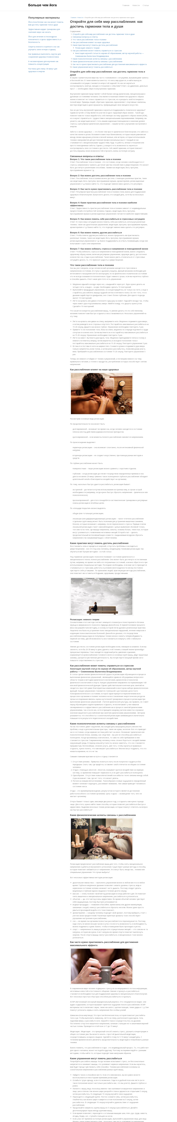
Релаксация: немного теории (87, 48)
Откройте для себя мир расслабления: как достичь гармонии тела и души (104, 34)
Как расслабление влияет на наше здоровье (91, 42)
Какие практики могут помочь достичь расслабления (95, 45)
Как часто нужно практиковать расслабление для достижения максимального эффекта (110, 64)
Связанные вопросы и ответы (85, 37)
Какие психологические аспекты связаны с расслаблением (97, 59)
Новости (136, 5)
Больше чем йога (42, 5)
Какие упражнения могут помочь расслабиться (92, 67)
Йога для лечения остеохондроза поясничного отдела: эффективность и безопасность (44, 39)
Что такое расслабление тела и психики (89, 39)
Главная (125, 5)
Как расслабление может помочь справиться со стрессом (97, 50)
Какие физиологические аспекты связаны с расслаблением (97, 61)
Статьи (146, 5)
